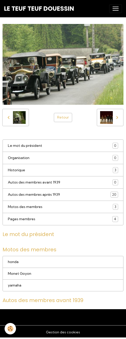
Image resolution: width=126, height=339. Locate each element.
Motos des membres (63, 207)
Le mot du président (63, 146)
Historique (63, 170)
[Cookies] (10, 328)
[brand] (39, 8)
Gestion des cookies (63, 332)
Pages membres (63, 219)
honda (13, 261)
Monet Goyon (19, 273)
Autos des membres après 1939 (63, 195)
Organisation (63, 158)
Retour (63, 117)
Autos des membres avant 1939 (63, 182)
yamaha (14, 285)
